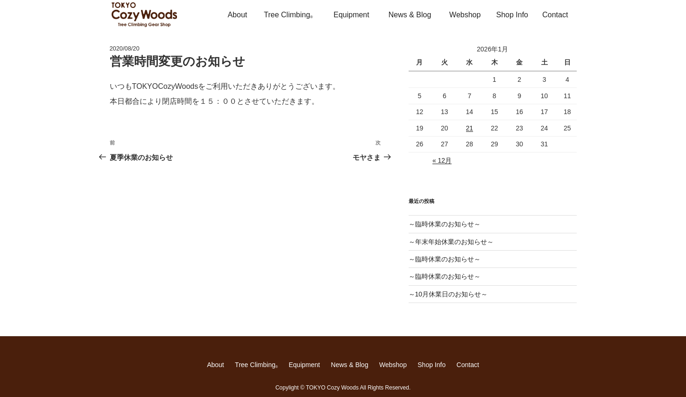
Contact (555, 15)
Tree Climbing (288, 15)
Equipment (351, 15)
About (237, 15)
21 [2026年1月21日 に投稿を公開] (470, 128)
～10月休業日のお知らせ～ (448, 294)
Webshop (465, 15)
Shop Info (512, 15)
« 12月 (442, 160)
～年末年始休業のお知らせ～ (451, 241)
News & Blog (410, 15)
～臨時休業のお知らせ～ (445, 224)
